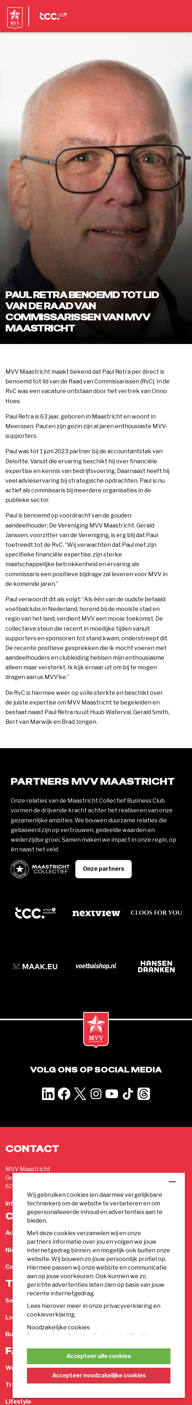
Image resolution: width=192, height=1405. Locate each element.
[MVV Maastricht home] (15, 23)
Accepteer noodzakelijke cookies (99, 1375)
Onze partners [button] (103, 868)
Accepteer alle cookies (98, 1356)
